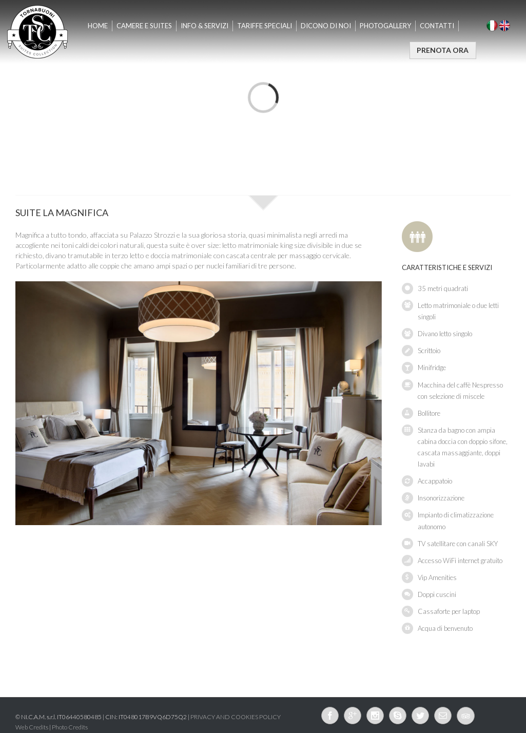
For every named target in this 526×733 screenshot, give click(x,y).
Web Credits (31, 727)
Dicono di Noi (326, 26)
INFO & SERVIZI (204, 26)
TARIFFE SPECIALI (264, 26)
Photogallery (385, 26)
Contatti (437, 26)
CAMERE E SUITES (144, 26)
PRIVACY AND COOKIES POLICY (235, 717)
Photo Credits (70, 727)
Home (98, 26)
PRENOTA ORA (443, 50)
